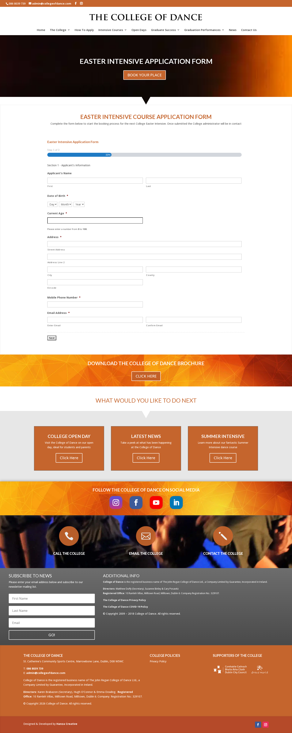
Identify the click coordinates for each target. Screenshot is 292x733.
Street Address (56, 249)
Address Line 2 (56, 262)
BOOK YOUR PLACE (144, 75)
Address (54, 237)
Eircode (51, 287)
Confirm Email (154, 325)
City (49, 275)
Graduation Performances (202, 30)
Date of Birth (57, 196)
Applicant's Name (59, 173)
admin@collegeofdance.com (45, 673)
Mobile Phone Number (64, 297)
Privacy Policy (158, 661)
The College (58, 30)
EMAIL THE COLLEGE (146, 553)
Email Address (58, 313)
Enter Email (54, 325)
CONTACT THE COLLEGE (223, 553)
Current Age (57, 213)
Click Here (146, 376)
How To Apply (84, 30)
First (50, 186)
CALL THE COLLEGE (69, 553)
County (150, 275)
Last (148, 186)
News (233, 30)
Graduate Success (163, 30)
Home (41, 30)
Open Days (138, 30)
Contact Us (249, 30)
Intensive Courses (110, 30)
